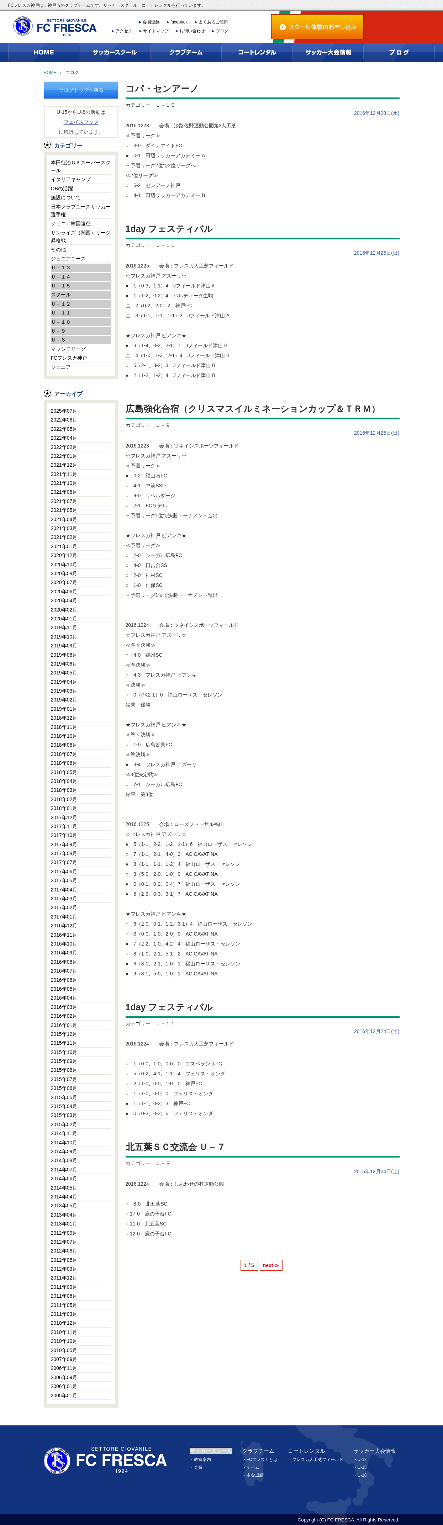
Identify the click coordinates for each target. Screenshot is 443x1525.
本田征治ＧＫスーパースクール (81, 166)
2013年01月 (64, 1224)
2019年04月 (64, 682)
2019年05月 (64, 673)
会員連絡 (151, 22)
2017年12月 (64, 817)
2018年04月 (64, 781)
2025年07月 (64, 411)
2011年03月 (64, 1314)
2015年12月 (64, 1034)
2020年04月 (64, 600)
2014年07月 (64, 1169)
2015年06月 (64, 1088)
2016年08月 (64, 962)
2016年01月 (64, 1025)
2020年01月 (64, 618)
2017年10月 (64, 835)
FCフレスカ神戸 (69, 358)
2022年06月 (64, 420)
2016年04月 (64, 998)
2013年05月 (64, 1205)
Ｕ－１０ (61, 322)
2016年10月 (64, 944)
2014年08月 (64, 1160)
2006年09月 (64, 1377)
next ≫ (271, 1265)
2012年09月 (64, 1233)
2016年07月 (64, 971)
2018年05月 (64, 772)
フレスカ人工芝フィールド (317, 1459)
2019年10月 (64, 637)
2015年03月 (64, 1115)
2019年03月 (64, 691)
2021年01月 (64, 546)
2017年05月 (64, 880)
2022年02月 (64, 447)
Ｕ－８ (58, 340)
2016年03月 (64, 1007)
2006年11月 (64, 1368)
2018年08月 (64, 745)
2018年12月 (64, 718)
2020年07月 (64, 582)
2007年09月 (64, 1359)
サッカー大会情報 (374, 1451)
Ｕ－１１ (61, 313)
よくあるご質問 (213, 22)
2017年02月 (64, 907)
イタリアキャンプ (71, 179)
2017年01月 (64, 917)
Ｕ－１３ (61, 267)
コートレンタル (306, 1451)
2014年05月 (64, 1188)
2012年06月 (64, 1251)
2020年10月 (64, 564)
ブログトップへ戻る (81, 90)
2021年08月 (64, 492)
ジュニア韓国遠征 (71, 223)
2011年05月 (64, 1305)
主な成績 (255, 1475)
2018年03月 (64, 790)
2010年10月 (64, 1341)
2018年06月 (64, 763)
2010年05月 (64, 1350)
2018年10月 (64, 736)
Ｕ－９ (58, 331)
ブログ (222, 30)
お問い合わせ (192, 30)
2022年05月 (64, 429)
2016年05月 (64, 989)
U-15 (362, 1467)
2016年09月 (64, 952)
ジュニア (61, 367)
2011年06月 (64, 1296)
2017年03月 (64, 898)
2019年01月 (64, 709)
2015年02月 (64, 1124)
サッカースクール (211, 1451)
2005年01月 (64, 1395)
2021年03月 (64, 528)
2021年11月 (64, 474)
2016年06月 (64, 980)
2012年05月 (64, 1260)
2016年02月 (64, 1016)
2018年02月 (64, 799)
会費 (198, 1467)
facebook (179, 22)
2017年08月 (64, 853)
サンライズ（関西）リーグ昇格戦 (81, 236)
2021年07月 (64, 501)
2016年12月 (64, 925)
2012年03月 (64, 1269)
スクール (61, 294)
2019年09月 (64, 645)
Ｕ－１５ (61, 285)
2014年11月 (64, 1133)
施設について (66, 197)
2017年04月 (64, 890)
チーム (253, 1467)
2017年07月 (64, 862)
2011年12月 (64, 1278)
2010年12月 (64, 1323)
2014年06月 (64, 1178)
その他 (58, 249)
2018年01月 (64, 808)
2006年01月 (64, 1386)
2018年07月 (64, 754)
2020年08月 (64, 573)
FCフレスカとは (262, 1459)
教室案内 (202, 1459)
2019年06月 (64, 664)
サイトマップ (156, 30)
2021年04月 (64, 519)
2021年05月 (64, 510)
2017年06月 (64, 871)
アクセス (123, 30)
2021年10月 (64, 483)
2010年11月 (64, 1332)
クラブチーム (258, 1451)
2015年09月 (64, 1061)
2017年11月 (64, 826)
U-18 (362, 1475)
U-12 (362, 1459)
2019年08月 (64, 655)
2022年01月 (64, 456)
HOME (50, 72)
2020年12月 (64, 555)
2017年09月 (64, 844)
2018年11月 (64, 727)
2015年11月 (64, 1043)
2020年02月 (64, 610)
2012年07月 (64, 1242)
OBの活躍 (62, 188)
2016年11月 (64, 935)
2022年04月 (64, 438)
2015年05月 (64, 1097)
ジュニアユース (68, 258)
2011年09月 (64, 1287)
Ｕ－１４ (61, 277)
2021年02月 (64, 537)
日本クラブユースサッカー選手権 (81, 210)
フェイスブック (81, 122)
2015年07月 (64, 1079)
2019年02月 (64, 700)
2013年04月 (64, 1215)
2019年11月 (64, 627)
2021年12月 (64, 465)
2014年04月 (64, 1197)
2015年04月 (64, 1106)
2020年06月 (64, 591)
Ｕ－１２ (61, 304)
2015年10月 (64, 1052)
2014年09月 (64, 1151)
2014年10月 (64, 1142)
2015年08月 (64, 1070)
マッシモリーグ (68, 349)
